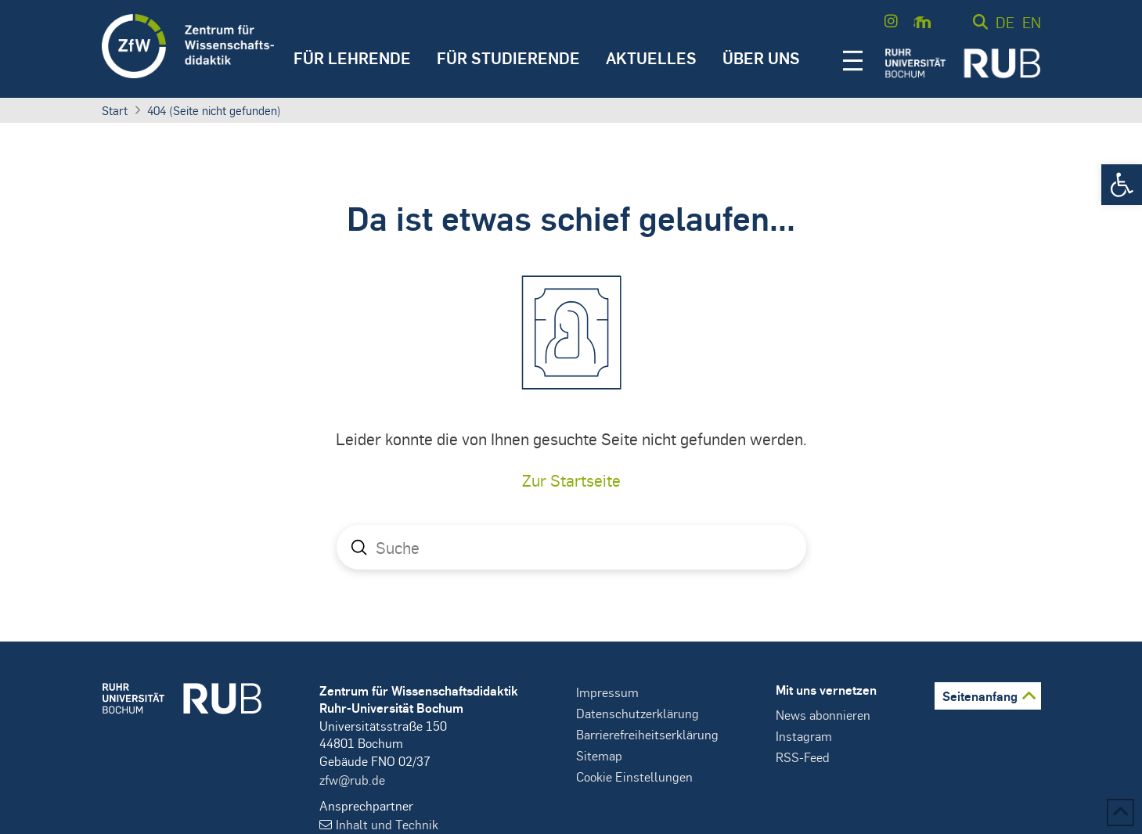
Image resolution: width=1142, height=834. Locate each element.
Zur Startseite (571, 480)
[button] (1121, 184)
